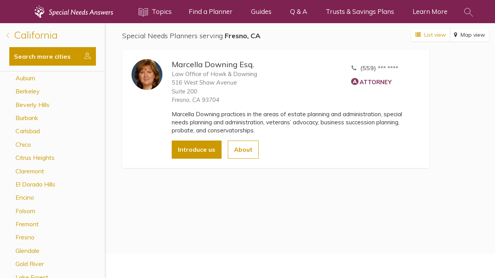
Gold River (29, 264)
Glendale (27, 250)
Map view (469, 34)
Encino (24, 197)
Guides (261, 11)
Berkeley (27, 91)
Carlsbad (27, 131)
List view (430, 34)
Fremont (27, 224)
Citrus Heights (35, 157)
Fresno (24, 237)
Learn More (430, 11)
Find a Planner (210, 11)
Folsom (25, 211)
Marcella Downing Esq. (213, 64)
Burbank (26, 118)
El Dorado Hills (35, 184)
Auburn (25, 78)
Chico (23, 144)
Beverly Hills (32, 104)
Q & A (298, 11)
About (243, 149)
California (32, 35)
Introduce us (196, 149)
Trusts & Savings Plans (360, 11)
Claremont (29, 171)
